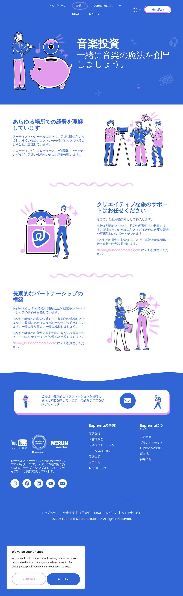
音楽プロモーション (102, 446)
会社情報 (63, 513)
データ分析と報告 (101, 453)
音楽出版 (95, 459)
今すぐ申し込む (140, 513)
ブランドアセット (152, 444)
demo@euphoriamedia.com (158, 250)
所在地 (144, 456)
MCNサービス (98, 472)
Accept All (63, 579)
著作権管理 (96, 440)
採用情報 (146, 463)
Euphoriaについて (107, 6)
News (75, 14)
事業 (79, 6)
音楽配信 (95, 434)
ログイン (94, 14)
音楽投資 (95, 465)
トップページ (57, 6)
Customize (29, 579)
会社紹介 (146, 437)
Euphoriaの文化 (151, 450)
